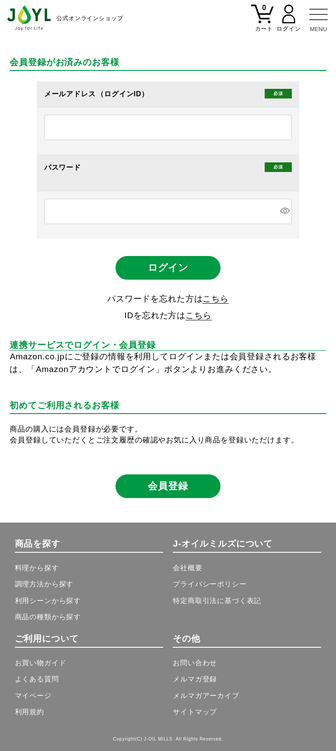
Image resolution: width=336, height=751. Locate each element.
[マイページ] (289, 23)
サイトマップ (195, 712)
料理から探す (37, 568)
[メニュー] (318, 17)
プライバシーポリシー (209, 584)
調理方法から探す (44, 584)
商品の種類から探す (48, 617)
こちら (216, 298)
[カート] (262, 23)
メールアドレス (71, 94)
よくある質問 (37, 679)
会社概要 (187, 568)
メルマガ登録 (195, 679)
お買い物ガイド (40, 663)
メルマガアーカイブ (206, 695)
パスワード (64, 168)
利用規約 (29, 712)
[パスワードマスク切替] (284, 211)
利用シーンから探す (48, 600)
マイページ (33, 695)
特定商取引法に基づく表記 (217, 600)
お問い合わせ (195, 663)
